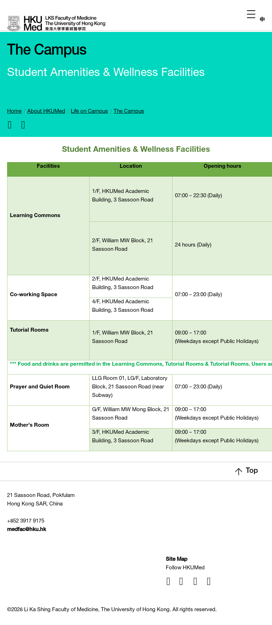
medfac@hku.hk (26, 529)
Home (14, 111)
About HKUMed (46, 111)
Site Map (176, 559)
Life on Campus (89, 111)
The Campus (129, 111)
